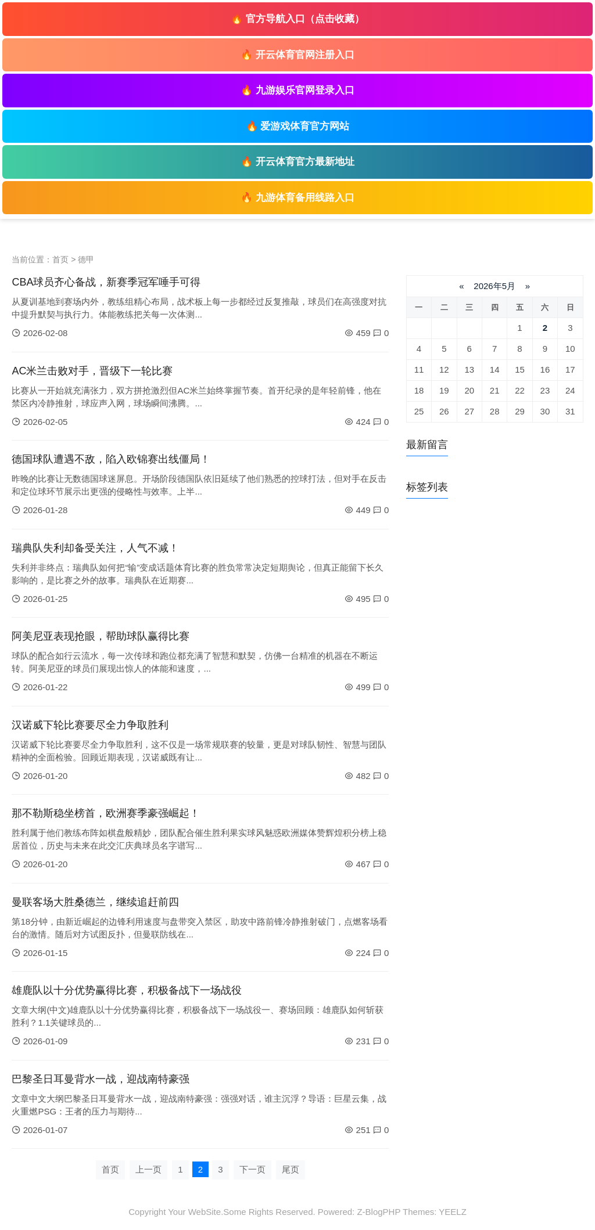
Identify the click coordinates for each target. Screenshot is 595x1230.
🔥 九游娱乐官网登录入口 (297, 90)
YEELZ (453, 1212)
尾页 (290, 1169)
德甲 (86, 259)
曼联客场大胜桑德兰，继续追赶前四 (95, 902)
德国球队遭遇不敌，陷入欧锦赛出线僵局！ (111, 459)
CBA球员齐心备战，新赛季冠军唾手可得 (106, 282)
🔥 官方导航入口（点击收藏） (297, 18)
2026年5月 (494, 286)
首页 (60, 259)
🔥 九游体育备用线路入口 (297, 197)
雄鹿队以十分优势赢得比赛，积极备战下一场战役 (127, 990)
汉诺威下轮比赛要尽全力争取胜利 (90, 725)
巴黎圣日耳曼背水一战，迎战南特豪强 (100, 1079)
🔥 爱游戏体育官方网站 (298, 126)
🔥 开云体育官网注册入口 (297, 54)
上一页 (148, 1169)
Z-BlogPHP (378, 1212)
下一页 (252, 1169)
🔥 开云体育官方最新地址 (297, 161)
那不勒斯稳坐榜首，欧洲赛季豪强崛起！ (106, 813)
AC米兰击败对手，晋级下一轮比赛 (92, 371)
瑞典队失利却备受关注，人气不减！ (95, 548)
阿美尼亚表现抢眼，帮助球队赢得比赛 (100, 636)
